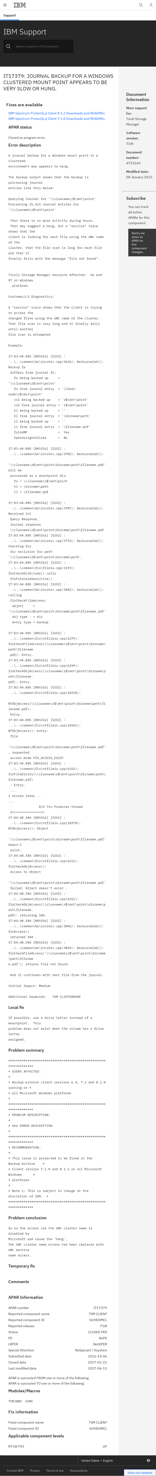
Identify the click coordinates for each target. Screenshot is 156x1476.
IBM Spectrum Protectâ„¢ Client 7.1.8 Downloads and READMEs (56, 118)
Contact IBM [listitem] (15, 1470)
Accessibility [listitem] (78, 1470)
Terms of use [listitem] (55, 1470)
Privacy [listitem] (35, 1470)
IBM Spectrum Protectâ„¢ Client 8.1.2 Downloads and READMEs (56, 113)
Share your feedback (139, 1472)
